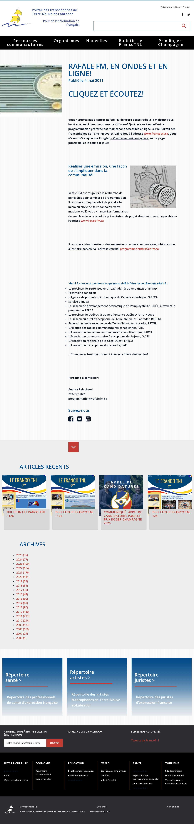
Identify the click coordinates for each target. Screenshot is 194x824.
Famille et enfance (78, 775)
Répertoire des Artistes (15, 780)
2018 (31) (22, 585)
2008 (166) (22, 629)
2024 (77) (22, 559)
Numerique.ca (104, 811)
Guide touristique (174, 775)
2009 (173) (22, 625)
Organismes (66, 40)
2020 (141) (22, 577)
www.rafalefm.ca (92, 220)
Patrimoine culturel (171, 7)
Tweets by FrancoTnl (145, 740)
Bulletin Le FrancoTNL (130, 42)
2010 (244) (22, 620)
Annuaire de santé (142, 783)
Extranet (101, 806)
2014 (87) (22, 603)
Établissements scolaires (81, 770)
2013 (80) (22, 607)
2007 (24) (22, 633)
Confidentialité (28, 806)
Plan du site (172, 806)
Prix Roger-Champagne (171, 42)
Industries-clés (43, 779)
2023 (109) (22, 563)
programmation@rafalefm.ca (139, 249)
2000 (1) (21, 638)
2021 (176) (22, 572)
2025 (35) (22, 555)
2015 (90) (22, 598)
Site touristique (173, 770)
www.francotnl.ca (156, 133)
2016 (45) (22, 594)
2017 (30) (22, 590)
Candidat (105, 775)
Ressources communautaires (25, 42)
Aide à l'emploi (108, 780)
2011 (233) (22, 616)
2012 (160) (22, 611)
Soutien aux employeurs (113, 770)
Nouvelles (96, 40)
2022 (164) (22, 568)
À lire (6, 775)
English (186, 7)
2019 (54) (22, 581)
